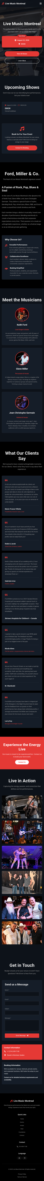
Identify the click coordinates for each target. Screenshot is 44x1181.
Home (22, 1119)
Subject (7, 1009)
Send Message (22, 1035)
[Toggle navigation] (40, 3)
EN (19, 1158)
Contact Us (22, 762)
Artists (22, 1125)
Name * (7, 990)
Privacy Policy (22, 1174)
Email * (7, 999)
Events (22, 1122)
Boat (22, 1129)
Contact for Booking (22, 148)
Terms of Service (22, 1177)
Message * (8, 1018)
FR (25, 1158)
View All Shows (22, 54)
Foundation (22, 1132)
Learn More (22, 61)
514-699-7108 (22, 1146)
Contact (22, 1135)
